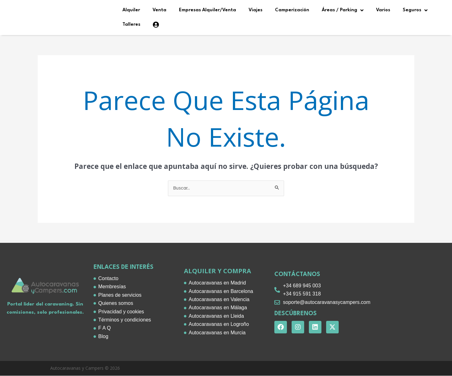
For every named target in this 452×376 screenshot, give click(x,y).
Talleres (131, 24)
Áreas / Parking (342, 10)
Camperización (292, 10)
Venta (159, 10)
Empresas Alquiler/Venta (207, 10)
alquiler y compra (217, 271)
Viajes (255, 10)
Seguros (415, 10)
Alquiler (131, 10)
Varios (383, 10)
